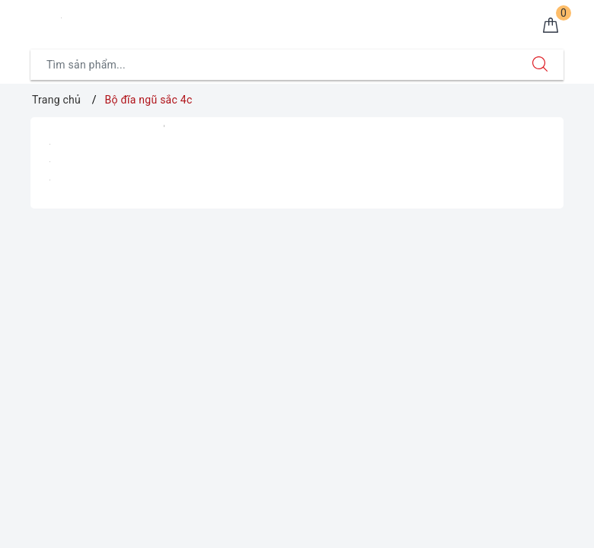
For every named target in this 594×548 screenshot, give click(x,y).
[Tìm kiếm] (540, 64)
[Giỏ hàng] (551, 26)
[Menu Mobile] (38, 20)
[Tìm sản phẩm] (273, 64)
